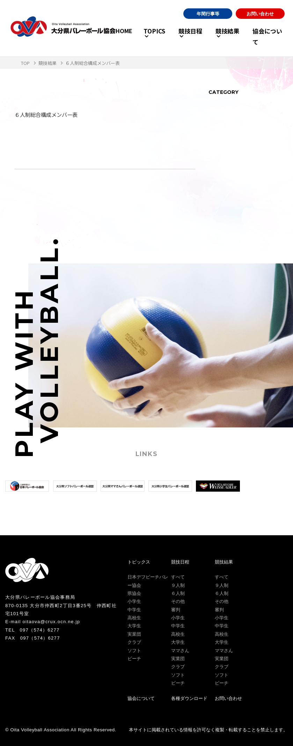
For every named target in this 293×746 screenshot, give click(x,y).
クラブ (134, 642)
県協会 (134, 593)
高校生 (134, 617)
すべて (178, 577)
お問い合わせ (260, 19)
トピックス (138, 562)
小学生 (134, 601)
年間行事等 (208, 19)
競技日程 (179, 36)
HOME (109, 36)
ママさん (180, 650)
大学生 (134, 625)
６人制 (178, 593)
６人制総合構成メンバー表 (48, 114)
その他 (178, 601)
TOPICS (139, 36)
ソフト (134, 650)
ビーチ (134, 658)
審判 (175, 609)
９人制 (178, 585)
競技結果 (221, 36)
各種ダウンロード (189, 698)
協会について (268, 36)
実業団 (134, 634)
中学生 (134, 609)
